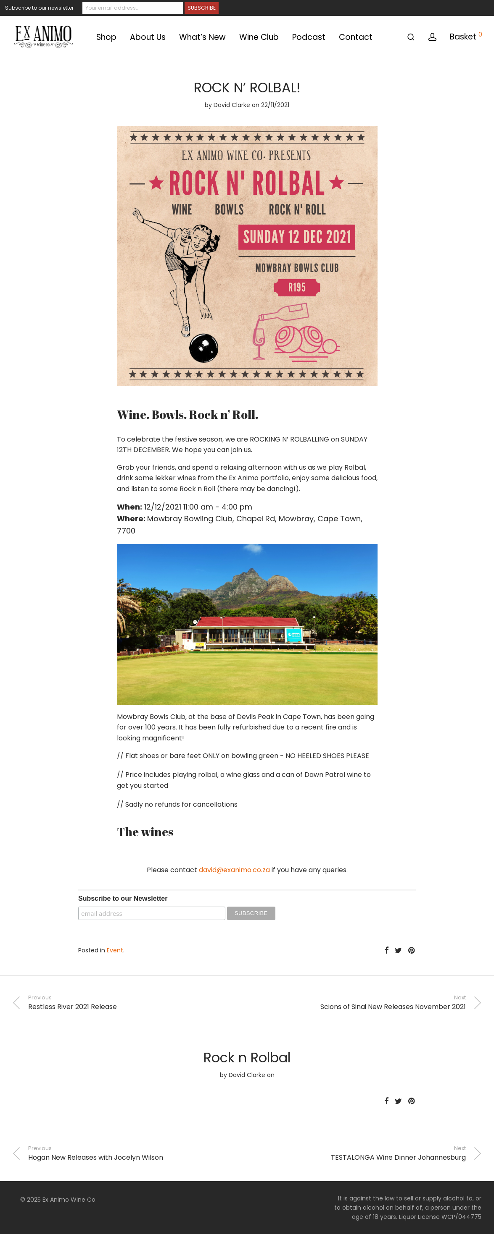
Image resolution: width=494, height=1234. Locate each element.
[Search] (411, 37)
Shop (106, 37)
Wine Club (259, 37)
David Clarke (232, 105)
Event (115, 950)
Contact (355, 37)
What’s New (202, 37)
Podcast (308, 37)
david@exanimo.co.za (234, 870)
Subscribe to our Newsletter (123, 898)
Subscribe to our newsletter (39, 7)
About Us (148, 37)
